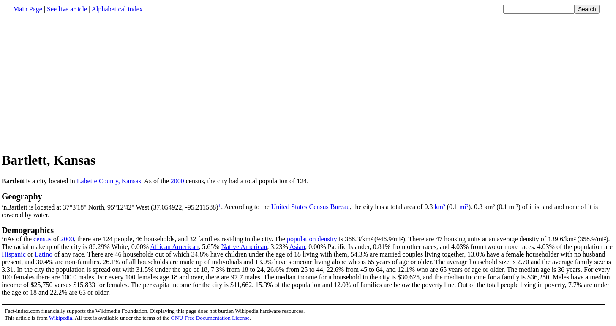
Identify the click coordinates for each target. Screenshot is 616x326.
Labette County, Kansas (109, 181)
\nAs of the (308, 234)
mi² (464, 207)
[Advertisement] (73, 84)
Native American (244, 246)
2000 (177, 181)
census (42, 239)
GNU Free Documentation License (210, 318)
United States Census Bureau (310, 207)
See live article (67, 9)
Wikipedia (60, 318)
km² (439, 207)
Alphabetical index (116, 9)
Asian (297, 246)
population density (312, 239)
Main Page (27, 9)
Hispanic (14, 254)
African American (174, 246)
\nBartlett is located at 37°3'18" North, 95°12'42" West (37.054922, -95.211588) (308, 201)
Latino (43, 254)
